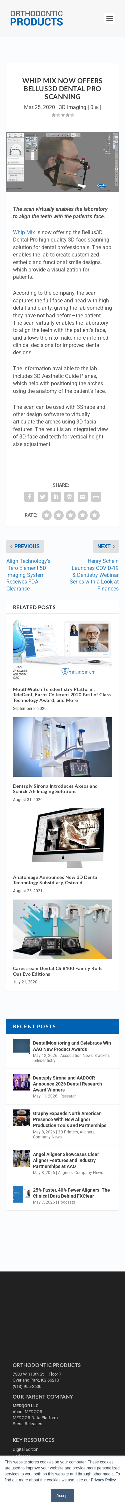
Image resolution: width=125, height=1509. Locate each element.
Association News (76, 1055)
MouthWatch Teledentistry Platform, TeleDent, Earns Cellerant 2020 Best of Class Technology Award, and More (62, 694)
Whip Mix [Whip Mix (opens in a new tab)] (24, 232)
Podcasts (66, 1202)
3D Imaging (72, 107)
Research (68, 1096)
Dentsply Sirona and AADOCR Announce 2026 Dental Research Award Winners (67, 1083)
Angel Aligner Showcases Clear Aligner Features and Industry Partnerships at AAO (66, 1160)
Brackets (102, 1055)
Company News (47, 1137)
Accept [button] (62, 1495)
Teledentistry (44, 1060)
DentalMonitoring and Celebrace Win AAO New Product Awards (72, 1046)
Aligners (87, 1132)
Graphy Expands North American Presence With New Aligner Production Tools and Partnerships (69, 1119)
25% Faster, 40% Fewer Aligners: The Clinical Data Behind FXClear (71, 1193)
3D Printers (68, 1132)
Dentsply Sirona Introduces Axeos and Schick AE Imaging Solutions (55, 788)
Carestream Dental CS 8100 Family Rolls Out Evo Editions (58, 971)
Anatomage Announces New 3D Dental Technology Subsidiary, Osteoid (56, 880)
